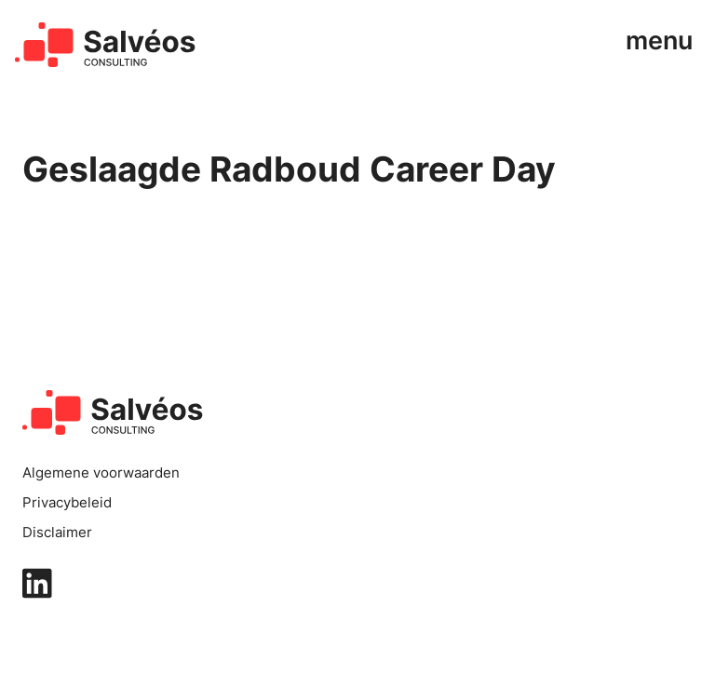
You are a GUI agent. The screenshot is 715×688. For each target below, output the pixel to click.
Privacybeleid (67, 502)
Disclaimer (57, 532)
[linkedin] (357, 583)
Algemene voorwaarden (101, 473)
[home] (105, 44)
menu (659, 40)
